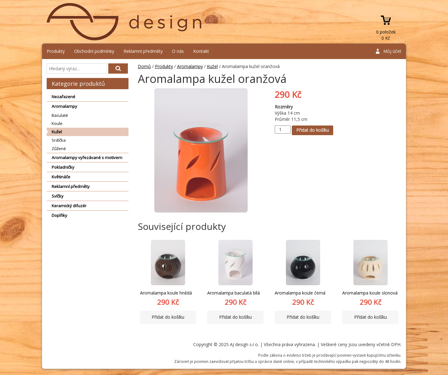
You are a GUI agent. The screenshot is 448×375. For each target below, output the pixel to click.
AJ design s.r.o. (124, 21)
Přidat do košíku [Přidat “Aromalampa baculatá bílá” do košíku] (235, 317)
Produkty (56, 51)
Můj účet (392, 51)
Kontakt (201, 51)
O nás (178, 51)
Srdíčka (59, 140)
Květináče (61, 177)
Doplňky (59, 215)
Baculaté (60, 115)
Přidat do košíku (312, 130)
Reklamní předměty (143, 51)
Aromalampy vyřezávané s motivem (87, 157)
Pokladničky (63, 167)
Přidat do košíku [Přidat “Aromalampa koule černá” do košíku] (303, 317)
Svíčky (57, 196)
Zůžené (59, 148)
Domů (144, 66)
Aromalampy (64, 106)
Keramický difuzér (69, 205)
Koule (57, 123)
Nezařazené (63, 96)
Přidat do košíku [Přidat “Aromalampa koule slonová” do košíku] (370, 317)
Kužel (57, 132)
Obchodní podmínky (94, 51)
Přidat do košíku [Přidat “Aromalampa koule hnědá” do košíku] (168, 317)
